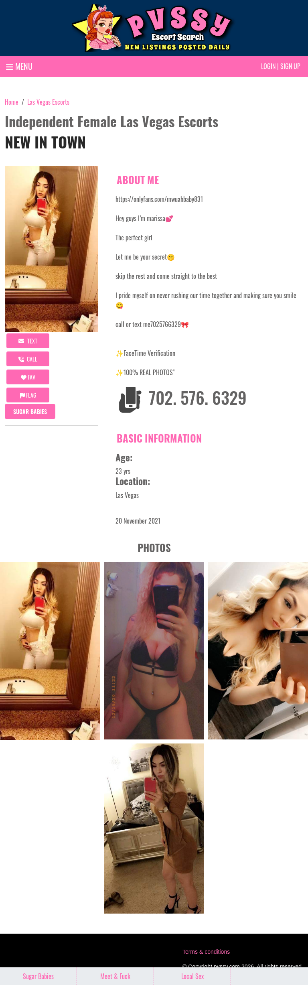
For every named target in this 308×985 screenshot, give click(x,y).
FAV (28, 377)
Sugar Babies (30, 411)
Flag (28, 395)
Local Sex (192, 976)
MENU (19, 66)
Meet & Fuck (115, 976)
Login (268, 66)
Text (27, 341)
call (27, 359)
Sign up (290, 66)
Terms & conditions (206, 951)
